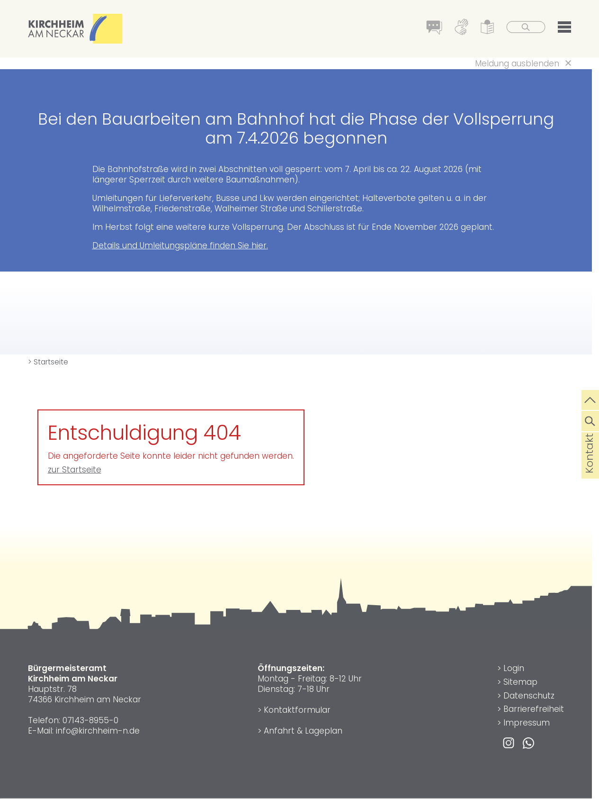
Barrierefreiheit (533, 709)
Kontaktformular (297, 710)
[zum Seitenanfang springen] (590, 399)
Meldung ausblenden (517, 63)
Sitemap (520, 682)
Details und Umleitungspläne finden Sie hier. (180, 245)
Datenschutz (528, 695)
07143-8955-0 (90, 720)
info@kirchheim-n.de (98, 730)
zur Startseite (74, 469)
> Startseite (48, 362)
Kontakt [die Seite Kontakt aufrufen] (589, 468)
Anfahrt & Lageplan (303, 730)
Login (513, 668)
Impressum (526, 722)
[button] (564, 29)
